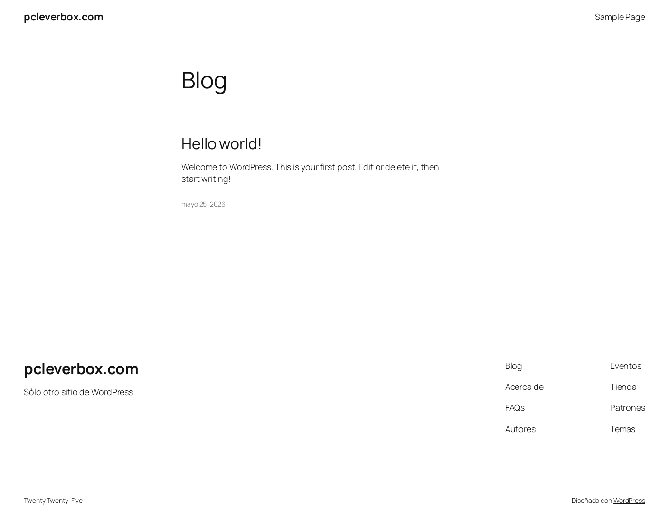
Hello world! (221, 143)
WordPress (629, 500)
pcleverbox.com (63, 16)
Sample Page (620, 16)
